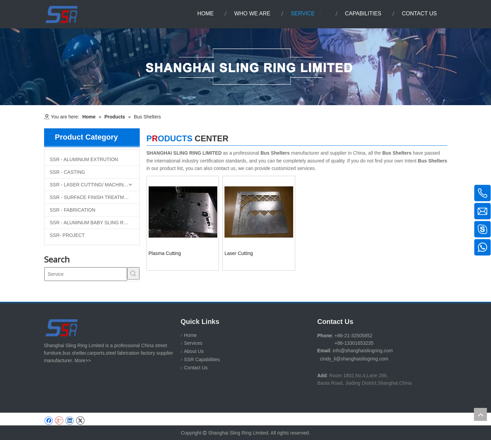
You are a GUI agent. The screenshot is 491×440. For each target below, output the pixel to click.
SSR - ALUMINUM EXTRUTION (84, 159)
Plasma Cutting (165, 253)
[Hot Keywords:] (133, 273)
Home (190, 335)
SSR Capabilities (202, 359)
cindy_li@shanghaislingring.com (354, 358)
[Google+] (59, 420)
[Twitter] (80, 420)
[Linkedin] (69, 420)
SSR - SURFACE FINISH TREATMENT (92, 197)
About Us (194, 351)
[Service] (85, 274)
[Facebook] (48, 420)
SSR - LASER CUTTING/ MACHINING (91, 184)
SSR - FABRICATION (73, 210)
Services (193, 343)
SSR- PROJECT (67, 235)
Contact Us (196, 367)
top (480, 414)
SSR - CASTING (67, 172)
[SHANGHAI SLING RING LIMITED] (62, 327)
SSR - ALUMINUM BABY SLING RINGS (92, 222)
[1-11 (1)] (245, 66)
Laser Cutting (238, 253)
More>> (82, 360)
